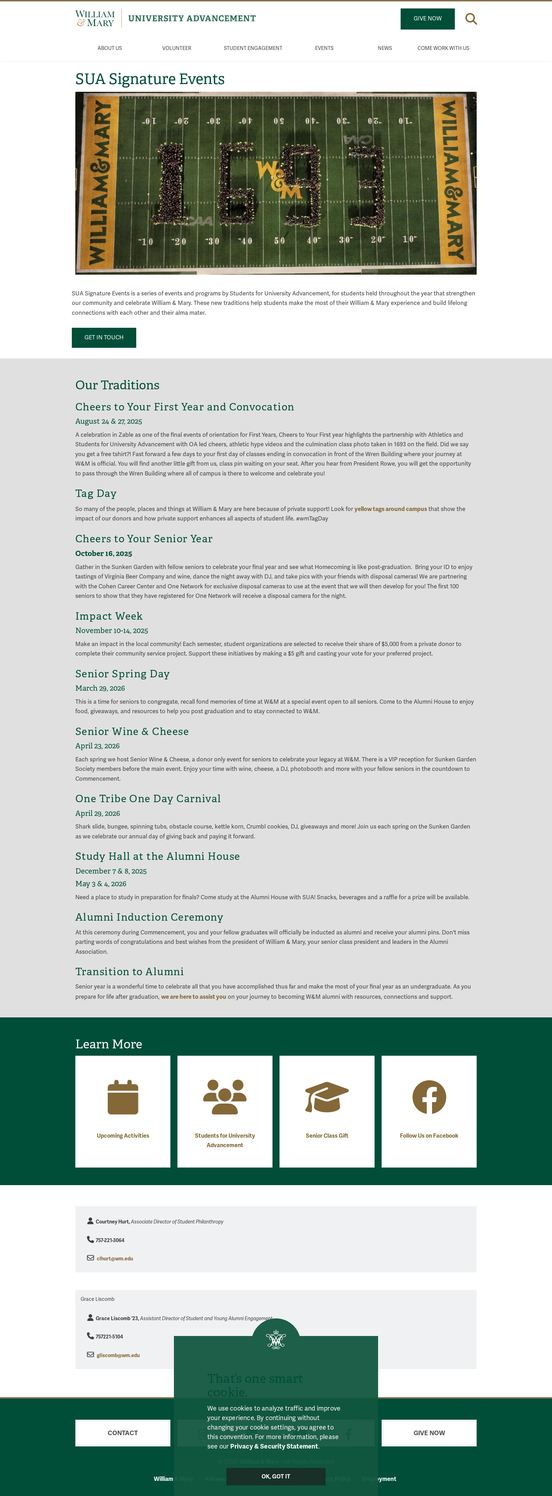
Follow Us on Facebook (429, 1135)
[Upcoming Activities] (123, 1108)
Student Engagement (253, 48)
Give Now (428, 18)
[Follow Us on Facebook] (429, 1108)
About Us (110, 48)
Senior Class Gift (327, 1135)
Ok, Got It (276, 1476)
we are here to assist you (193, 996)
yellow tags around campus (391, 509)
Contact (123, 1433)
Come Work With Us (443, 48)
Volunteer (176, 48)
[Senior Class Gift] (327, 1108)
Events (324, 48)
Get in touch (104, 337)
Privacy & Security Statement (274, 1446)
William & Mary (173, 1479)
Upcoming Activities (123, 1135)
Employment (379, 1479)
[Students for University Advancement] (225, 1108)
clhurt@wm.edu (115, 1259)
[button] (471, 18)
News (385, 48)
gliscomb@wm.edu (118, 1355)
